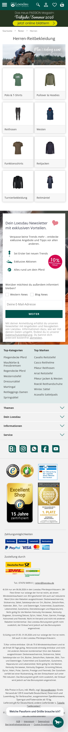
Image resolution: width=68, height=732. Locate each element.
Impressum (29, 721)
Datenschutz (44, 721)
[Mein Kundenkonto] (46, 7)
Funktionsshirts (14, 163)
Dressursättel (12, 381)
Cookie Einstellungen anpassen (48, 724)
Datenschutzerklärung (18, 334)
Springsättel (11, 397)
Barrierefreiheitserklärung (17, 724)
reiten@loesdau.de (44, 582)
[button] (4, 5)
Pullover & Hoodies (48, 95)
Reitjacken (43, 163)
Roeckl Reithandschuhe (48, 384)
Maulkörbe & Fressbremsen (12, 364)
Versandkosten (48, 689)
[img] (62, 5)
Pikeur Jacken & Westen (48, 378)
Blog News (41, 294)
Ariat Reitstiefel (43, 373)
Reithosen (11, 129)
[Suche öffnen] (38, 5)
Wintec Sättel (42, 389)
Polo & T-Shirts (13, 95)
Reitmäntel (43, 197)
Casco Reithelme (44, 362)
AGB (18, 721)
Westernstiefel (12, 376)
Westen (41, 129)
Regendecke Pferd (15, 370)
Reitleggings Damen (16, 392)
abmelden (36, 337)
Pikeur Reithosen (44, 368)
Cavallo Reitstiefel (45, 357)
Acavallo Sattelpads (46, 394)
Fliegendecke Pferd (15, 357)
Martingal (9, 386)
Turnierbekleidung (16, 197)
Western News (19, 294)
